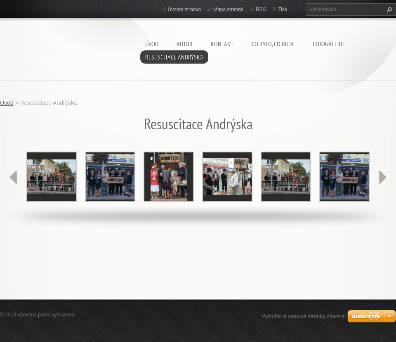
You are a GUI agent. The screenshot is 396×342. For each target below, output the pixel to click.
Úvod (151, 44)
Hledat (388, 9)
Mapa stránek (228, 9)
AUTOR (185, 44)
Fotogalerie (329, 44)
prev (13, 177)
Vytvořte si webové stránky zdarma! (304, 316)
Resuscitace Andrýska (174, 57)
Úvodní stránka (184, 9)
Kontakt (222, 44)
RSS (261, 9)
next (383, 177)
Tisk (282, 9)
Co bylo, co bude (273, 44)
